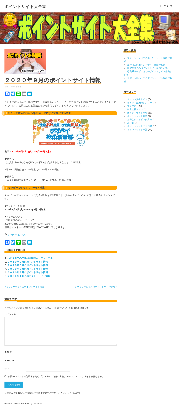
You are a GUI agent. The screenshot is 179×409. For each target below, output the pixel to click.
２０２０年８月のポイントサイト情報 (27, 272)
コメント (10, 314)
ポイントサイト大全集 (31, 6)
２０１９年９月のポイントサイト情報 (27, 261)
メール (9, 360)
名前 (8, 352)
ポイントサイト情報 (13, 87)
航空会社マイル (135, 109)
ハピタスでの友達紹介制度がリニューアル (30, 258)
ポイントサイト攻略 (137, 116)
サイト (7, 369)
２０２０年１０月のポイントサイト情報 (28, 276)
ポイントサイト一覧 (137, 129)
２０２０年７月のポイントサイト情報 (27, 269)
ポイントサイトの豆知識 (139, 126)
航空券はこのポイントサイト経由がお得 (147, 68)
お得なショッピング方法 (139, 119)
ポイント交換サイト (137, 99)
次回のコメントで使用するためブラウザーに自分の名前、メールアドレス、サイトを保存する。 (56, 376)
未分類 (130, 123)
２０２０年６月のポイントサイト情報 (27, 265)
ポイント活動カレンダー (139, 102)
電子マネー (132, 106)
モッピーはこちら (16, 234)
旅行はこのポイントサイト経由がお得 (146, 65)
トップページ (165, 6)
